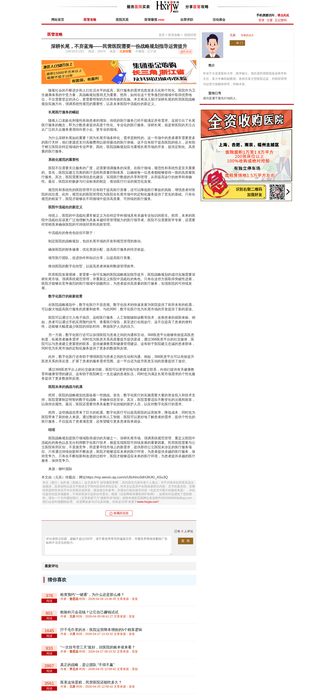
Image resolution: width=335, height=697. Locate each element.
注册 (270, 20)
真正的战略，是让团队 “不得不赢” (87, 665)
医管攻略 (90, 19)
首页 (162, 35)
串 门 (239, 43)
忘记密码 (281, 20)
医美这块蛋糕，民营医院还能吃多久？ (91, 682)
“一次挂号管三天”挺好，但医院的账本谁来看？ (97, 647)
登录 (261, 20)
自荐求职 (186, 19)
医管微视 (154, 19)
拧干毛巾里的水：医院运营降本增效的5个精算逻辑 (101, 630)
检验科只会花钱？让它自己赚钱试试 (89, 612)
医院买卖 (122, 19)
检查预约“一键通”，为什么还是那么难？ (92, 595)
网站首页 (57, 19)
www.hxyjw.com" (148, 501)
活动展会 (219, 19)
